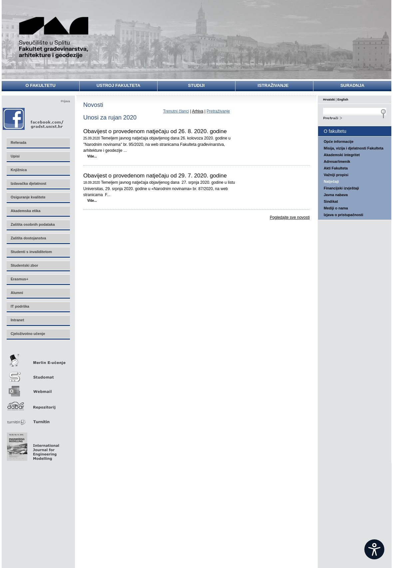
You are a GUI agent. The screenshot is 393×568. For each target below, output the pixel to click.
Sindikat (331, 201)
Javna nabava (336, 195)
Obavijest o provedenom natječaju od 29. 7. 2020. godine (155, 176)
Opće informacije (338, 141)
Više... (92, 156)
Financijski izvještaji (341, 188)
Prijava (65, 101)
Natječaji (331, 181)
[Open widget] (374, 549)
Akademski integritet (342, 155)
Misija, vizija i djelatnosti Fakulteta (353, 148)
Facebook (33, 119)
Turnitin (38, 419)
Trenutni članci (176, 111)
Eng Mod (32, 444)
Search (354, 117)
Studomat (38, 374)
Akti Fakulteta (336, 168)
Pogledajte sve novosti (290, 217)
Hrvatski (329, 99)
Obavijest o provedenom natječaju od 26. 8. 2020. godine (155, 132)
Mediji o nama (336, 208)
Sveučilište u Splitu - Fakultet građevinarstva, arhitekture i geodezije (54, 37)
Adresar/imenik (337, 161)
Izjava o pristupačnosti (343, 215)
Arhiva (197, 111)
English (342, 99)
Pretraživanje (218, 111)
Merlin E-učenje (38, 359)
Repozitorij (38, 404)
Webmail (38, 389)
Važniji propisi (336, 175)
